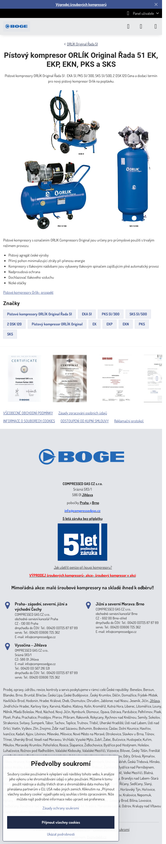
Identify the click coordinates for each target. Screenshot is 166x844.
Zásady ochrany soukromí (61, 808)
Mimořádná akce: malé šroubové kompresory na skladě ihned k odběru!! (82, 587)
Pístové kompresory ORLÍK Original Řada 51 (39, 314)
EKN (126, 324)
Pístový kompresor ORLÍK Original (57, 324)
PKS (142, 324)
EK (94, 324)
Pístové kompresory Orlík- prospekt (28, 292)
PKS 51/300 (110, 314)
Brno (95, 502)
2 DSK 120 (14, 324)
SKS (10, 334)
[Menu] (155, 26)
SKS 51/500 (138, 314)
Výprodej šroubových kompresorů (81, 4)
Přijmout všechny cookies (61, 822)
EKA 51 (87, 314)
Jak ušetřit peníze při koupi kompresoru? (83, 567)
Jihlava (87, 494)
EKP (110, 324)
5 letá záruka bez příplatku (83, 518)
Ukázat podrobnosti (61, 834)
